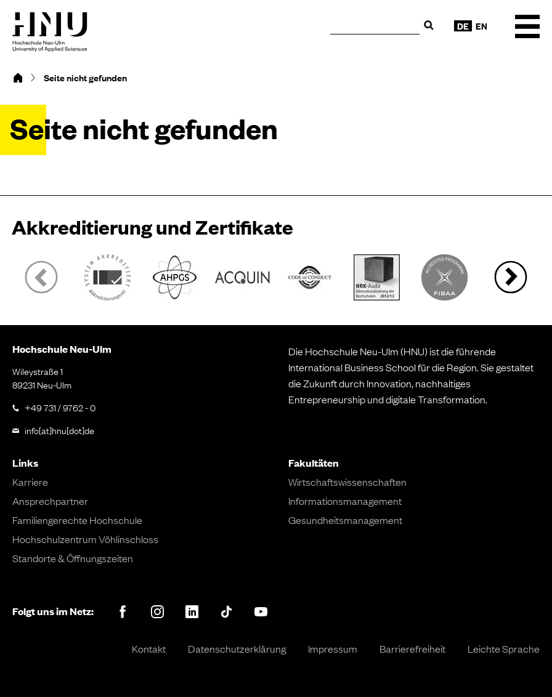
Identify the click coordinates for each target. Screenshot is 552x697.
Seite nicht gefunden (85, 77)
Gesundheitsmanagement (345, 519)
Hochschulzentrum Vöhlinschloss (85, 539)
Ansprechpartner (50, 500)
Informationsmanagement (345, 500)
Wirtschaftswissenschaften (347, 481)
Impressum (332, 648)
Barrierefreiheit (412, 648)
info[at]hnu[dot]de (59, 430)
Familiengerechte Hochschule (77, 519)
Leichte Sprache (504, 648)
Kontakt (149, 648)
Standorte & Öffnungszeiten (72, 558)
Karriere (30, 481)
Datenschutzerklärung (237, 648)
